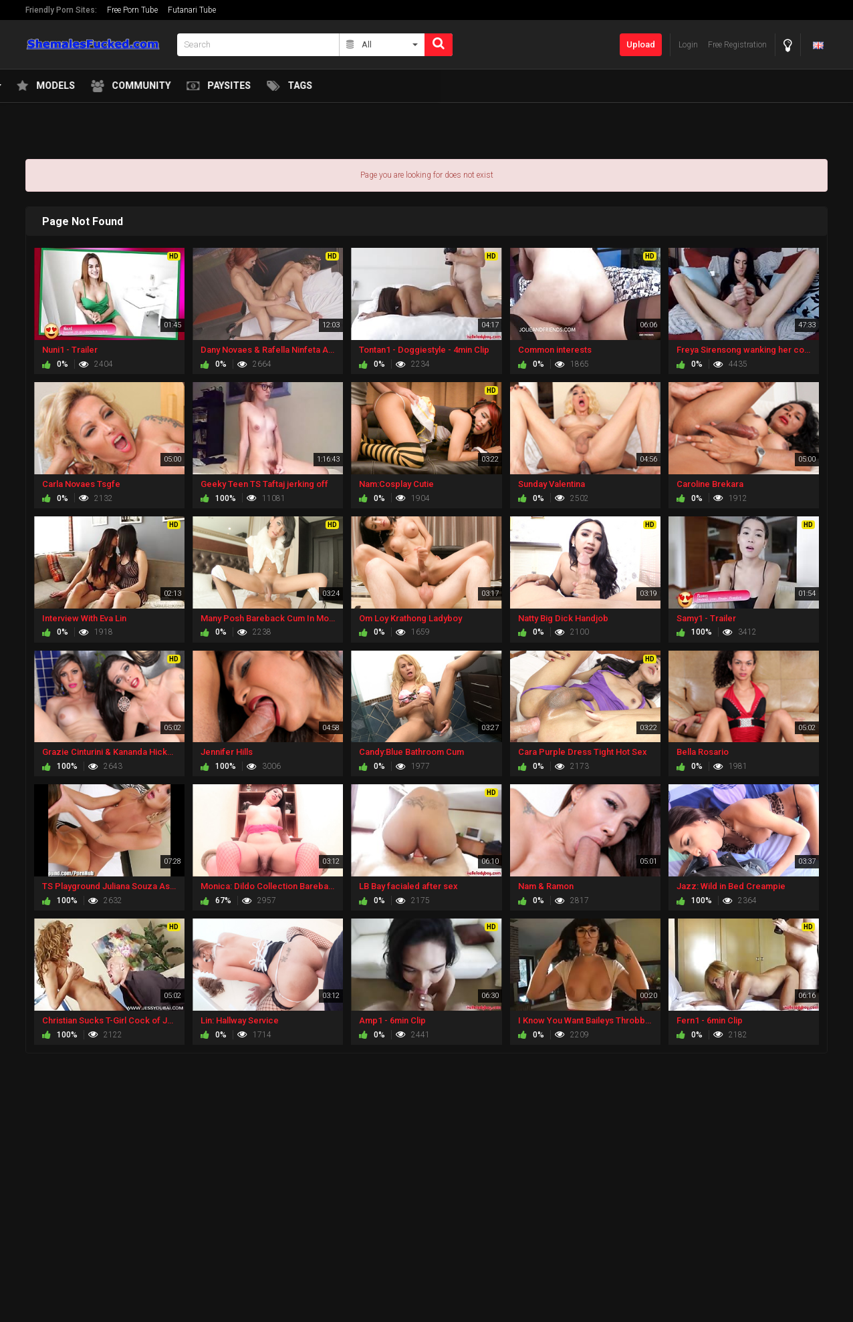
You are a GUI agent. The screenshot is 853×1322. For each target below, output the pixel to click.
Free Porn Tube (132, 10)
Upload (640, 44)
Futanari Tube (192, 10)
